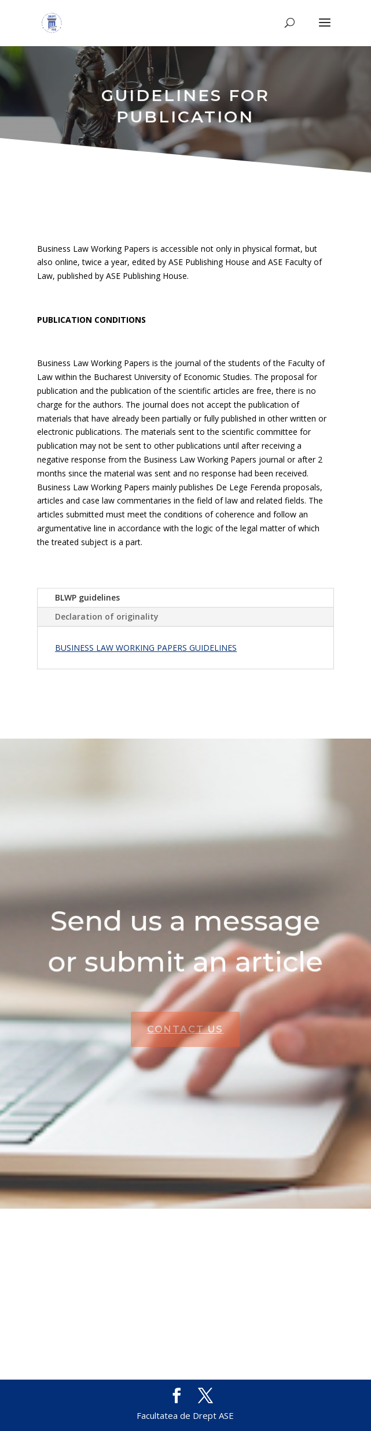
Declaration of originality (107, 616)
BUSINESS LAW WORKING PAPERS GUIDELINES (146, 647)
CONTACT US (185, 1029)
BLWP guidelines (87, 597)
